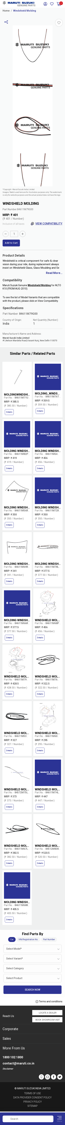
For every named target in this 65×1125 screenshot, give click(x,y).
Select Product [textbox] (14, 978)
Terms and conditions (49, 1001)
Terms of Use (32, 1093)
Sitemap (32, 1106)
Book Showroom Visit (48, 1020)
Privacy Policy (32, 1101)
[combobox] (32, 949)
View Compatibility (46, 224)
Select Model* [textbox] (14, 948)
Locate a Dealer (48, 1013)
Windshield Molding (24, 10)
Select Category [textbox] (15, 968)
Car (12, 939)
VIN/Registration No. (28, 939)
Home (6, 10)
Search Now (32, 989)
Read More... (54, 273)
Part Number (49, 939)
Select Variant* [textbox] (14, 958)
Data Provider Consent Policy (32, 1097)
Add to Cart (11, 243)
